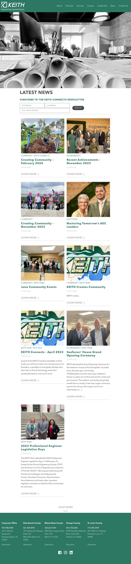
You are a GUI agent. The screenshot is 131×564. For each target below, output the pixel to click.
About (59, 6)
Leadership (102, 6)
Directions (6, 545)
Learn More (29, 174)
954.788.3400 (7, 528)
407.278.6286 (72, 528)
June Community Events (39, 287)
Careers (90, 6)
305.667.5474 (50, 528)
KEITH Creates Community (86, 287)
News (112, 6)
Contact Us (123, 6)
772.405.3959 (93, 528)
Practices (69, 6)
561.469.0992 (29, 528)
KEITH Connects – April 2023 (42, 352)
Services (80, 6)
